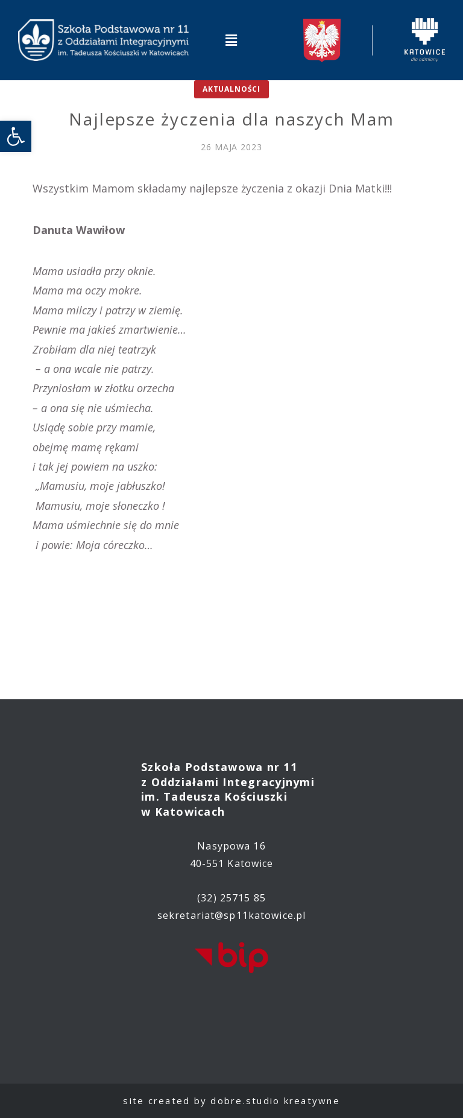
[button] (231, 39)
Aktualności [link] (231, 89)
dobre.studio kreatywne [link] (275, 1100)
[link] (15, 136)
